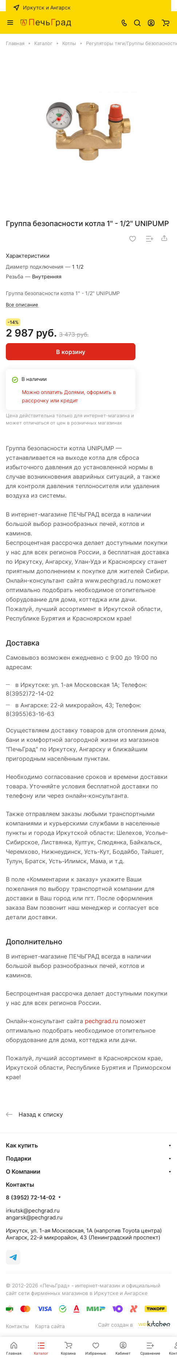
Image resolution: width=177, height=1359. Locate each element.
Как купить (22, 1145)
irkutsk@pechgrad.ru (33, 1210)
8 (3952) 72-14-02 (30, 1197)
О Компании (23, 1171)
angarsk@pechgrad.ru (34, 1217)
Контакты (17, 1326)
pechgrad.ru (101, 1021)
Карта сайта (50, 1326)
